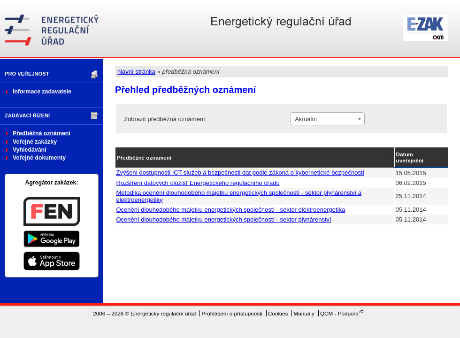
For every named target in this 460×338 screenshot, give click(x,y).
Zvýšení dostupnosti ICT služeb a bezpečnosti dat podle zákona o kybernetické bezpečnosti (240, 172)
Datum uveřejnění (409, 157)
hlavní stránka (136, 71)
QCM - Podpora (339, 313)
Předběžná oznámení (41, 133)
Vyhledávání (29, 149)
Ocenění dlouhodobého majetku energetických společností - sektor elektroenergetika (230, 209)
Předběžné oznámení (144, 157)
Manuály (304, 313)
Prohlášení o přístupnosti (232, 313)
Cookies (278, 313)
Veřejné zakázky (35, 141)
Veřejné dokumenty (39, 157)
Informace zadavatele (42, 91)
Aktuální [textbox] (306, 119)
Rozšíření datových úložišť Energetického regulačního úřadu (198, 182)
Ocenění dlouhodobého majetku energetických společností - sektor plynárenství (223, 219)
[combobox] (328, 118)
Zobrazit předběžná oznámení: (165, 119)
